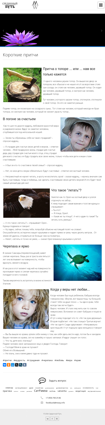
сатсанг (16, 391)
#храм (77, 360)
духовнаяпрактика (62, 388)
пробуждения (77, 388)
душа (31, 388)
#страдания (33, 360)
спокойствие (39, 388)
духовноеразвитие (49, 388)
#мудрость (19, 360)
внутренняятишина (94, 391)
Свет (97, 388)
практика (7, 391)
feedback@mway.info (55, 402)
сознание (22, 391)
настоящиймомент (21, 388)
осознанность (88, 388)
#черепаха (47, 360)
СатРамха (40, 390)
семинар (9, 388)
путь (71, 388)
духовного (71, 391)
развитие (29, 391)
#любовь (59, 360)
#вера (69, 360)
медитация (81, 391)
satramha (62, 391)
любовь (52, 391)
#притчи (7, 360)
